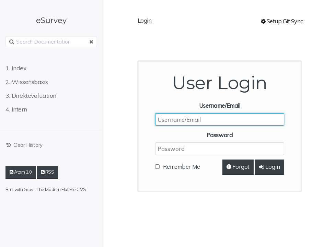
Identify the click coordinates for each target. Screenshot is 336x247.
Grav (28, 189)
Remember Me (181, 166)
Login (269, 166)
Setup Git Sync (282, 21)
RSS (47, 172)
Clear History (24, 145)
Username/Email (219, 105)
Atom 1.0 (21, 172)
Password (219, 135)
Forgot (238, 166)
